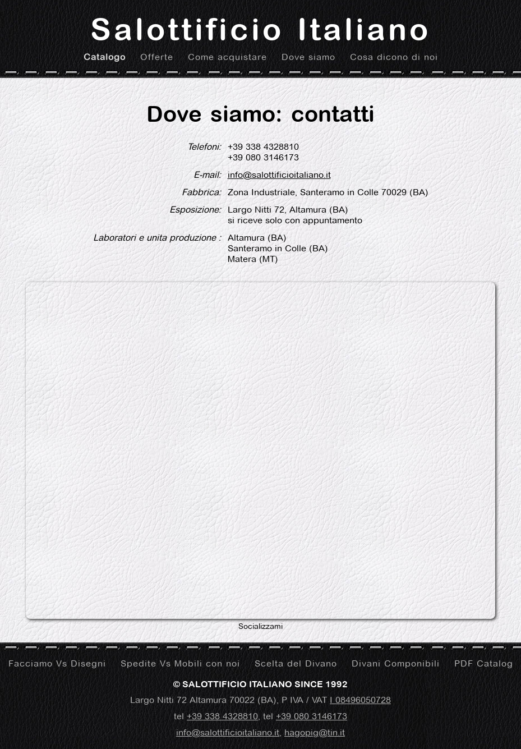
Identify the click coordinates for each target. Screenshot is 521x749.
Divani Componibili (396, 663)
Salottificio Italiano (260, 29)
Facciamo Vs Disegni (57, 663)
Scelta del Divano (296, 663)
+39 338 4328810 (222, 716)
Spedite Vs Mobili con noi (180, 663)
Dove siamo (308, 57)
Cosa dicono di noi (394, 57)
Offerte (156, 57)
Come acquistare (227, 57)
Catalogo (105, 57)
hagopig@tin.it (314, 732)
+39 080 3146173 (311, 716)
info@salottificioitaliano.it (279, 174)
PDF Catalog (483, 663)
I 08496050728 (360, 700)
